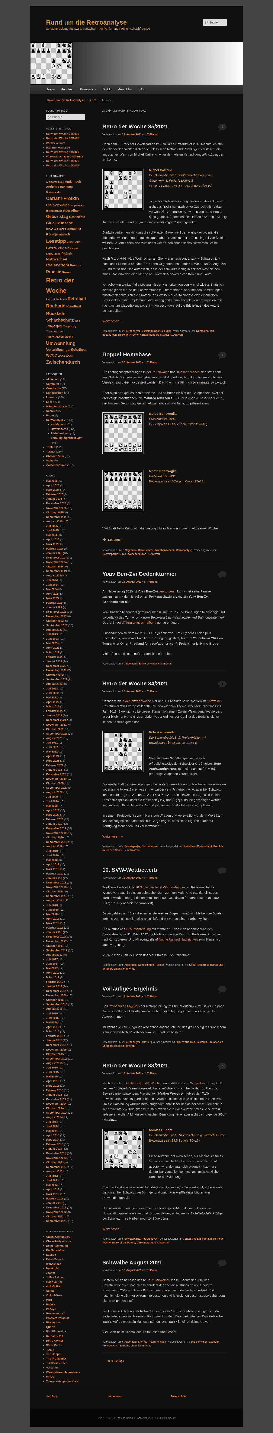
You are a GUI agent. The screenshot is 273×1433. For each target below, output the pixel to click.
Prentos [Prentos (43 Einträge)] (75, 265)
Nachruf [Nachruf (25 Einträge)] (74, 248)
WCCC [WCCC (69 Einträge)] (51, 355)
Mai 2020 (52, 805)
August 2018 (54, 900)
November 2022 (56, 670)
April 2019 (52, 864)
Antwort (177, 334)
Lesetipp (201, 1042)
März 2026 (52, 489)
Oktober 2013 (55, 1162)
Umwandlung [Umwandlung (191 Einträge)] (61, 343)
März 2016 (52, 1031)
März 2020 (52, 814)
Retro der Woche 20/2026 (62, 138)
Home (51, 89)
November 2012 (56, 1212)
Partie (50, 415)
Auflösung (58, 424)
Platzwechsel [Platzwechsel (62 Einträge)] (56, 259)
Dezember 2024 (56, 557)
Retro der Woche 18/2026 (62, 161)
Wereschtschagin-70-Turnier (64, 156)
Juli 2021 (52, 742)
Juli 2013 (52, 1175)
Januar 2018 (54, 932)
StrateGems (54, 1345)
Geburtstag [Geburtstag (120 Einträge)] (57, 216)
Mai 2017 (52, 968)
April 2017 (52, 972)
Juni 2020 (52, 801)
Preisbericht (204, 846)
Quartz (50, 1327)
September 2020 (56, 787)
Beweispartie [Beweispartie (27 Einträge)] (53, 192)
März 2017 (52, 977)
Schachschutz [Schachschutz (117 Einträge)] (60, 320)
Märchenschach (165, 550)
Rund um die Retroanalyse (86, 22)
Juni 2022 (52, 693)
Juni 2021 (52, 747)
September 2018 (56, 896)
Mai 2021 (52, 751)
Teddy (50, 1349)
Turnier (159, 964)
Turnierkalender (56, 1363)
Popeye (51, 1309)
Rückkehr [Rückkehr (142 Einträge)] (56, 313)
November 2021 (56, 724)
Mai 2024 (52, 589)
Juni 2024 (52, 584)
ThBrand (152, 134)
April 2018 (52, 918)
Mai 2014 (52, 1130)
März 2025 (52, 544)
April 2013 (52, 1189)
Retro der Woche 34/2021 (135, 683)
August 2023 (54, 629)
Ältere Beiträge (113, 1361)
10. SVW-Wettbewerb (129, 870)
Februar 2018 (54, 927)
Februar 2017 (54, 981)
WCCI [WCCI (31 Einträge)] (61, 355)
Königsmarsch (205, 330)
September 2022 (56, 679)
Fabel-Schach (55, 1259)
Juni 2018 (52, 909)
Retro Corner (54, 1340)
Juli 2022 (52, 688)
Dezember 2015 (56, 1044)
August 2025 (54, 521)
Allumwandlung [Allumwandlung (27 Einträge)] (55, 182)
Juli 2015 (52, 1067)
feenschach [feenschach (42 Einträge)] (54, 210)
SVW (192, 964)
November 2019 (56, 833)
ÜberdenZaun (55, 456)
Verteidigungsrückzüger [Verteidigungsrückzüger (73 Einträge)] (66, 350)
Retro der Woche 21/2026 (62, 133)
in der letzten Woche (136, 701)
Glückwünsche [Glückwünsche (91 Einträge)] (59, 223)
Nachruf (51, 411)
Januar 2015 (54, 1094)
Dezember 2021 (56, 720)
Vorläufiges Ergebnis (129, 988)
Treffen (50, 447)
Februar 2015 (54, 1090)
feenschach (191, 372)
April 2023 (52, 647)
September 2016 (56, 1004)
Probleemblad (55, 1313)
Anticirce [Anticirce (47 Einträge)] (52, 186)
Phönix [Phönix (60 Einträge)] (67, 254)
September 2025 (56, 517)
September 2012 (56, 1221)
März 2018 (52, 923)
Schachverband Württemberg (161, 887)
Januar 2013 (54, 1203)
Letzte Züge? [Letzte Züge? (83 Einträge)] (57, 248)
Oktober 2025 (55, 512)
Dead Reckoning (57, 1245)
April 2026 (52, 485)
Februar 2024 (54, 602)
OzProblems (54, 1295)
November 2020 (56, 778)
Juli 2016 (52, 1013)
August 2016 (54, 1008)
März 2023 (52, 652)
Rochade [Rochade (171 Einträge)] (55, 306)
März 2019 (52, 869)
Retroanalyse (88, 89)
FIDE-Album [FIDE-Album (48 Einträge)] (71, 210)
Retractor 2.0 (54, 1336)
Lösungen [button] (112, 540)
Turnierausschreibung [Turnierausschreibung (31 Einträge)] (59, 336)
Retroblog (67, 89)
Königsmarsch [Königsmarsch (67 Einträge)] (58, 234)
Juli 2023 (52, 634)
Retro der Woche (128, 334)
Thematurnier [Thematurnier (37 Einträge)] (55, 331)
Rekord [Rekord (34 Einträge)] (66, 272)
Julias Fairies (55, 1277)
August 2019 (54, 846)
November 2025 (56, 508)
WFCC (50, 1376)
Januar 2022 (54, 715)
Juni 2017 (52, 963)
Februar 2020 (54, 819)
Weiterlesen (112, 321)
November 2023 (56, 616)
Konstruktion (146, 964)
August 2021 (54, 738)
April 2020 (52, 810)
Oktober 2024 (55, 566)
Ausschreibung (140, 929)
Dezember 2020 (56, 774)
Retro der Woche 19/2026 (62, 152)
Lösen (50, 401)
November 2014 (56, 1103)
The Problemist (56, 1358)
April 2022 (52, 702)
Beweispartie (146, 550)
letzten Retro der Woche (143, 1083)
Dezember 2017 (56, 936)
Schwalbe (162, 372)
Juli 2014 (52, 1121)
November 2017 (56, 941)
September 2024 (56, 571)
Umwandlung (144, 1242)
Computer (52, 383)
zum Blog (52, 1396)
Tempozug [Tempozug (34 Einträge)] (69, 326)
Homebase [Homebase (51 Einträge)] (73, 229)
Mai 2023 (52, 643)
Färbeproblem (60, 433)
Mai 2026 (52, 480)
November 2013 (56, 1158)
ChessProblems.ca (58, 1241)
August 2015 (54, 1063)
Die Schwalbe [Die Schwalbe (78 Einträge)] (58, 205)
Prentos (218, 846)
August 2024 (54, 575)
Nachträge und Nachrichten (178, 939)
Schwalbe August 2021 (132, 1262)
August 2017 (54, 954)
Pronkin (207, 1238)
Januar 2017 (54, 986)
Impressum (115, 1396)
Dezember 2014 (56, 1099)
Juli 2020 (52, 796)
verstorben (166, 591)
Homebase (189, 846)
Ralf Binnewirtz (56, 1331)
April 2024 (52, 593)
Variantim (52, 1367)
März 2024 (52, 598)
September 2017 (56, 950)
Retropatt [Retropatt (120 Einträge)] (77, 298)
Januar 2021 (54, 769)
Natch (50, 1290)
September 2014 (56, 1112)
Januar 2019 (54, 878)
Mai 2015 (52, 1076)
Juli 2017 (52, 959)
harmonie (52, 1268)
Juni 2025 (52, 530)
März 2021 (52, 760)
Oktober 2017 (55, 945)
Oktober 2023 (55, 620)
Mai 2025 (52, 534)
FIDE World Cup (185, 1042)
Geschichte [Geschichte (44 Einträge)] (77, 217)
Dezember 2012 (56, 1207)
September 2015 (56, 1058)
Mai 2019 (52, 859)
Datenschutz (178, 1396)
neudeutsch (109, 334)
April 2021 (52, 756)
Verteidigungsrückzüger (156, 330)
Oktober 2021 (55, 729)
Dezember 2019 (56, 828)
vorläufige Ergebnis (126, 1006)
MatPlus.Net (54, 1281)
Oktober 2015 (55, 1054)
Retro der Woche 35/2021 (135, 126)
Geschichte (125, 89)
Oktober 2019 (55, 837)
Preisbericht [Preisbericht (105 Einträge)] (57, 265)
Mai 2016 (52, 1022)
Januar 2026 (54, 498)
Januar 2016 (54, 1040)
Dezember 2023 (56, 611)
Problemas (53, 1322)
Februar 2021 (54, 765)
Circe (123, 554)
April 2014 (52, 1135)
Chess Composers (58, 1236)
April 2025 (52, 539)
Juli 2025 (52, 526)
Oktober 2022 (55, 674)
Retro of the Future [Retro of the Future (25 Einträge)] (56, 299)
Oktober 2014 (55, 1108)
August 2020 (54, 792)
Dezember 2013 (56, 1153)
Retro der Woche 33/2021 (135, 1065)
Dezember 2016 (56, 990)
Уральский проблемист (62, 1381)
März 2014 (52, 1139)
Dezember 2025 (56, 503)
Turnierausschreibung (140, 622)
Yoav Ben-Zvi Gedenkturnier (139, 574)
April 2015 (52, 1081)
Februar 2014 (54, 1144)
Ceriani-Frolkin (192, 1238)
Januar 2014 (54, 1148)
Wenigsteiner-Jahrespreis (63, 1372)
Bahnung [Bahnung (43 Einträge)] (66, 186)
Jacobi (50, 1272)
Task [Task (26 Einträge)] (77, 320)
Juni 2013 (52, 1180)
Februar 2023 (54, 656)
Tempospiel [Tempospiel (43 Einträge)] (54, 326)
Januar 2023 (54, 661)
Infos (142, 89)
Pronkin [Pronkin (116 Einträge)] (53, 272)
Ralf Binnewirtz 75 (58, 147)
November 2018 (56, 887)
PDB (49, 1300)
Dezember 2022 (56, 665)
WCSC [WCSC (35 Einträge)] (70, 355)
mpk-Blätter (53, 1286)
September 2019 (56, 842)
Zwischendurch (136, 554)
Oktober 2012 (55, 1216)
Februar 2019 (54, 873)
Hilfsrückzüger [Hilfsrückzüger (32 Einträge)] (55, 229)
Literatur (143, 1341)
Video (50, 460)
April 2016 (52, 1027)
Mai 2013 (52, 1184)
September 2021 (56, 733)
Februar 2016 (54, 1036)
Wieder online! (55, 143)
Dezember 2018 (56, 882)
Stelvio (107, 89)
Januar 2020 (54, 823)
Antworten (132, 850)
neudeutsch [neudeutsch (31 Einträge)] (53, 254)
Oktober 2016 (55, 999)
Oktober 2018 (55, 891)
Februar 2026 (54, 494)
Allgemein (130, 550)
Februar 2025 (54, 548)
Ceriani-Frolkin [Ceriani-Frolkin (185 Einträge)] (62, 198)
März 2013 (52, 1194)
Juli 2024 (52, 580)
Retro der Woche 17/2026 (62, 165)
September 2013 (56, 1166)
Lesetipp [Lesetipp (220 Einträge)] (56, 241)
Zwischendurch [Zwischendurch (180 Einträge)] (63, 362)
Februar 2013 (54, 1198)
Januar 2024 (54, 607)
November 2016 (56, 995)
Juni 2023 (52, 638)
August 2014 (54, 1117)
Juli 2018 (52, 905)
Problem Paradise (58, 1318)
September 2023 (56, 625)
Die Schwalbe (199, 1341)
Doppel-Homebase (126, 354)
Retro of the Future (123, 1242)
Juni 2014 (52, 1126)
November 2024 (56, 562)
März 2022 (52, 706)
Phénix (50, 1304)
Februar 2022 (54, 711)
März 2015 (52, 1085)
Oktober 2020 (55, 783)
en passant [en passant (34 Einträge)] (77, 205)
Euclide (51, 1254)
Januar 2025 (54, 553)
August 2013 (54, 1171)
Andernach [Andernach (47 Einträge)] (73, 181)
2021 (93, 100)
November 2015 (56, 1049)
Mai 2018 (52, 914)
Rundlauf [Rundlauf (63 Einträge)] (73, 306)
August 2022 (54, 683)
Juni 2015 (52, 1072)
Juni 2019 (52, 855)
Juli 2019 (52, 850)
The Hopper (53, 1354)
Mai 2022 (52, 697)
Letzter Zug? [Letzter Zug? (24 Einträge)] (74, 242)
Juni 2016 (52, 1018)
